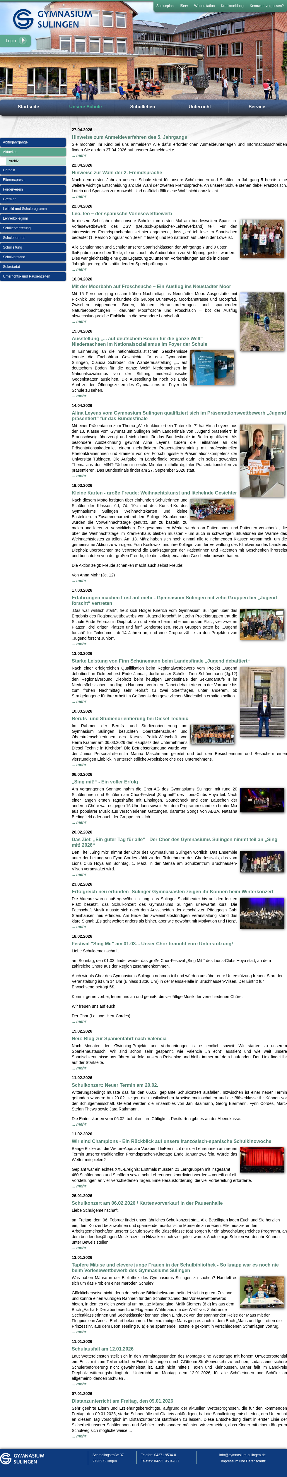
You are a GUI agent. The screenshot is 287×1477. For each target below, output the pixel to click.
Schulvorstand (14, 257)
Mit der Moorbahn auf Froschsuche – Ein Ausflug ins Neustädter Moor (151, 286)
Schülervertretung (17, 228)
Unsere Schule (85, 106)
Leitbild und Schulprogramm (25, 209)
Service (257, 106)
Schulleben (142, 106)
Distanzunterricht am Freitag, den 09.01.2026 (122, 1401)
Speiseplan (165, 6)
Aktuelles (10, 152)
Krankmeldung (232, 6)
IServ (184, 6)
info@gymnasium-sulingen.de (242, 1455)
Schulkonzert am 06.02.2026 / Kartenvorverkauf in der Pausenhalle (147, 1203)
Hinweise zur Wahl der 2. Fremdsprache (117, 172)
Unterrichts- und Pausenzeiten (26, 276)
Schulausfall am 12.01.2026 (103, 1348)
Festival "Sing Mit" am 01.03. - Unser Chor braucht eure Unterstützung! (152, 943)
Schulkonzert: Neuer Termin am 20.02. (115, 1085)
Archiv (13, 161)
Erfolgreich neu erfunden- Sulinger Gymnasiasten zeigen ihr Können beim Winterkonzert (173, 891)
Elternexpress (13, 180)
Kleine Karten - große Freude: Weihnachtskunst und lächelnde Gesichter (154, 492)
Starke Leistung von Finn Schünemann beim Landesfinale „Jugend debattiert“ (161, 660)
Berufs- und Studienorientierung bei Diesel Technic (130, 718)
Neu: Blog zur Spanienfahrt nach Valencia (119, 1038)
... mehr (79, 155)
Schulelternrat (14, 238)
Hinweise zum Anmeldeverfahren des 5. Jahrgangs (129, 137)
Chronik (9, 170)
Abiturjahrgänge (15, 142)
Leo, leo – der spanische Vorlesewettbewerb (122, 213)
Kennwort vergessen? (267, 6)
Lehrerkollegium (15, 218)
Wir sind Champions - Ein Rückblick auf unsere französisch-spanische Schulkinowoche (171, 1141)
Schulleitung (12, 247)
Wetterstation (204, 6)
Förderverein (13, 189)
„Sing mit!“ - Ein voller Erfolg (105, 781)
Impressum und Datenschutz (243, 1461)
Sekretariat (11, 267)
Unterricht (200, 106)
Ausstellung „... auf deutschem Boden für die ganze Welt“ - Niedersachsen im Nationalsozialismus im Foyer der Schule (139, 341)
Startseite (28, 106)
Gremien (9, 199)
